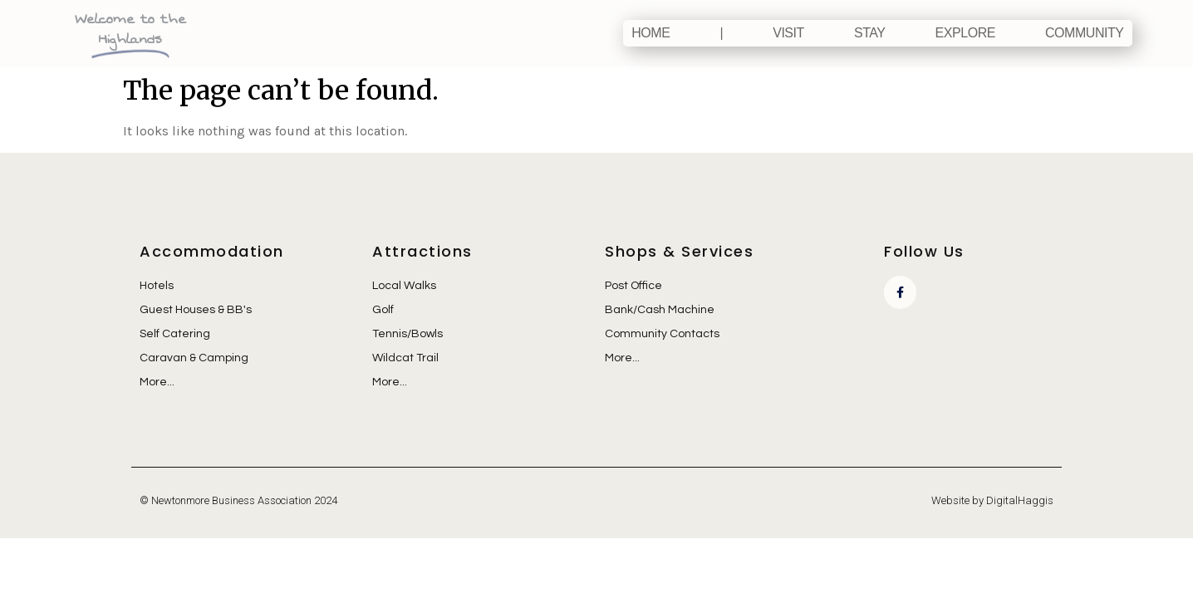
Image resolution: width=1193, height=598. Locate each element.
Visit (788, 33)
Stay (870, 33)
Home (650, 33)
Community (1084, 33)
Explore (965, 33)
